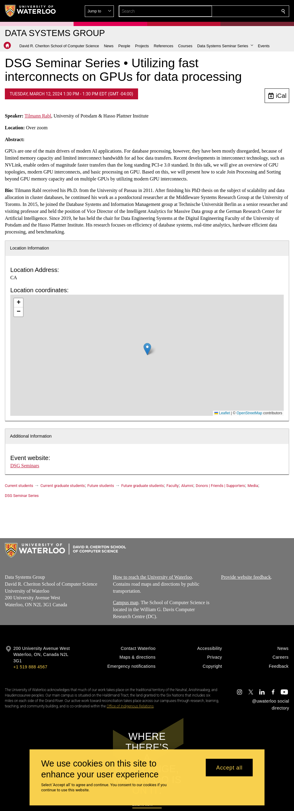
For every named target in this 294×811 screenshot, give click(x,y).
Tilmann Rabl (38, 115)
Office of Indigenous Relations (130, 706)
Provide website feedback (246, 577)
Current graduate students (63, 485)
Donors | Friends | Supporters (220, 485)
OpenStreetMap (249, 413)
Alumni (187, 485)
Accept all (229, 767)
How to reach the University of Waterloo (152, 577)
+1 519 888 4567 (30, 666)
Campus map (125, 602)
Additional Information (31, 436)
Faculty (173, 485)
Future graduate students (142, 485)
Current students (19, 485)
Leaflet (222, 413)
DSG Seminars (24, 465)
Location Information (29, 248)
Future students (101, 485)
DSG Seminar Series (22, 495)
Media (253, 485)
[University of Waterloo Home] (30, 11)
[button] (239, 11)
